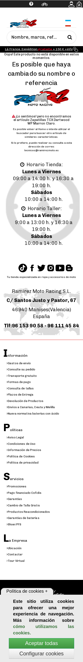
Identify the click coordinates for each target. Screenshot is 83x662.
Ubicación (14, 548)
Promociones (16, 486)
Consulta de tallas (20, 388)
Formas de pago (19, 382)
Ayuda (17, 14)
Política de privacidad (23, 462)
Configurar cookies (41, 653)
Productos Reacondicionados (28, 511)
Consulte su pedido (21, 369)
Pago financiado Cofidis (24, 492)
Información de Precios (24, 450)
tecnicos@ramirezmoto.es (41, 150)
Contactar (15, 554)
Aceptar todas (41, 643)
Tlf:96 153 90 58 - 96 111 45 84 (41, 326)
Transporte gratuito (22, 375)
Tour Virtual (16, 560)
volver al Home (36, 129)
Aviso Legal (15, 437)
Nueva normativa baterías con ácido (33, 413)
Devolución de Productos (25, 401)
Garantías (14, 499)
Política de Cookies (21, 456)
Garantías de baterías (23, 518)
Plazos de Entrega (20, 394)
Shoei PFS (14, 524)
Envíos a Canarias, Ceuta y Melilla (31, 407)
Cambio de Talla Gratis (23, 505)
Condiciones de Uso (21, 443)
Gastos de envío (19, 363)
